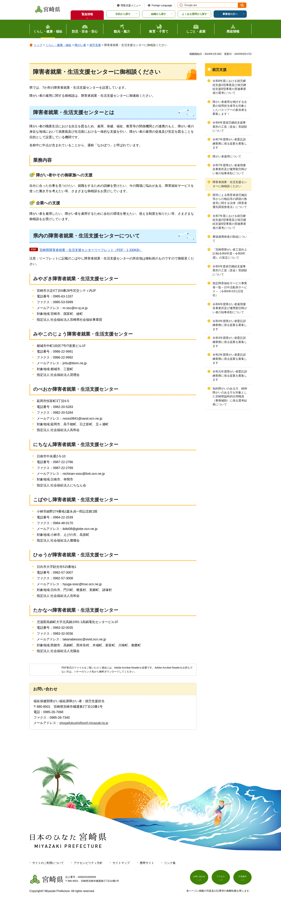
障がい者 (80, 45)
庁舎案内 (242, 878)
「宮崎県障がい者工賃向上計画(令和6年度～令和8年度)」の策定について (230, 253)
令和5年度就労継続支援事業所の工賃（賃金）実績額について (230, 270)
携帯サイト (147, 862)
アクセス (221, 878)
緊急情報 (87, 14)
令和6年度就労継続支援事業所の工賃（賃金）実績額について (230, 126)
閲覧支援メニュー (131, 5)
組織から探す (158, 14)
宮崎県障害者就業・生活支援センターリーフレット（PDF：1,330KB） (90, 250)
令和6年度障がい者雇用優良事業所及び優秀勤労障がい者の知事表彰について (230, 308)
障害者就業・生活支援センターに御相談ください (230, 184)
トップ (38, 45)
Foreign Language (162, 5)
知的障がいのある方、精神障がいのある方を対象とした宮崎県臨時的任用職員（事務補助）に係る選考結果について (230, 396)
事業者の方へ (230, 14)
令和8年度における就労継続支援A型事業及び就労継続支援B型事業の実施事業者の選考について (229, 86)
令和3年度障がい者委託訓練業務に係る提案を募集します (230, 341)
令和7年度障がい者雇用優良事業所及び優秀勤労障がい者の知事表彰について (230, 169)
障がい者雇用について (227, 156)
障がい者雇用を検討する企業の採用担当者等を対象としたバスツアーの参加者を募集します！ (230, 107)
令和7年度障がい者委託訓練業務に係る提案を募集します (230, 143)
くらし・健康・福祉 (58, 45)
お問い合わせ (199, 878)
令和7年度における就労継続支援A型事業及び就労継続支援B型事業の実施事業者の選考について (229, 221)
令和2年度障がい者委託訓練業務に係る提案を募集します (230, 358)
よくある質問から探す (194, 14)
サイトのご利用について (48, 862)
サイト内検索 (180, 5)
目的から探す (122, 14)
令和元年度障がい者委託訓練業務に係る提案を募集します (230, 375)
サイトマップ (121, 862)
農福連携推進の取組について (230, 238)
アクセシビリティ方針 (88, 862)
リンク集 (170, 862)
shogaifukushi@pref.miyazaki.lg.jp (83, 723)
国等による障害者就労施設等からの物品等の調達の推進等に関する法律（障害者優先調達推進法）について (230, 200)
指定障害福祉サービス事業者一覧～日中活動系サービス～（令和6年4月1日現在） (230, 289)
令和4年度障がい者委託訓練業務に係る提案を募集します (230, 325)
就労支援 (95, 45)
